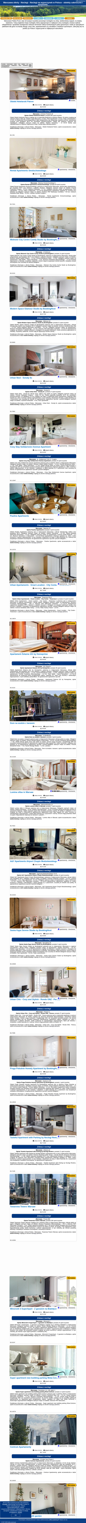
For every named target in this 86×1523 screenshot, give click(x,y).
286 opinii (54, 1223)
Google (5, 1504)
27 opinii (52, 394)
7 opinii (53, 809)
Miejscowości (27, 18)
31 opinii (60, 325)
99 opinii (57, 187)
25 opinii (60, 1325)
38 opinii (58, 671)
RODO (20, 1512)
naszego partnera (36, 131)
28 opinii (52, 1464)
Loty (38, 18)
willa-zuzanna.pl (80, 1)
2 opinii (59, 947)
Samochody (49, 18)
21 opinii (61, 1154)
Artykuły (69, 18)
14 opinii (61, 256)
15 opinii (65, 602)
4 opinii (52, 533)
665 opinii (53, 118)
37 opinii (62, 1016)
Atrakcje (59, 18)
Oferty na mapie (17, 18)
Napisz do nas (63, 1519)
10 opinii (61, 878)
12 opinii (62, 1395)
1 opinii (62, 1085)
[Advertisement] (43, 46)
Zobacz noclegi (44, 114)
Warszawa (71, 71)
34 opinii (59, 464)
